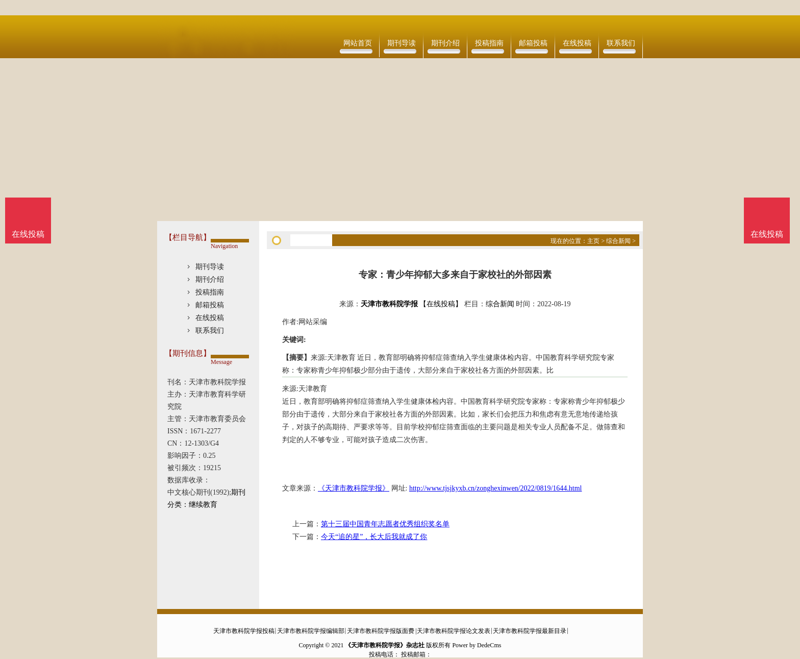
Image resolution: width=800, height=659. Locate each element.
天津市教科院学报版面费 (380, 630)
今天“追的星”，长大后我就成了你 (374, 537)
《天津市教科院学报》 (353, 488)
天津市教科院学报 (389, 304)
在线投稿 (577, 43)
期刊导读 (401, 43)
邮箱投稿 (533, 43)
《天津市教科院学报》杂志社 (384, 645)
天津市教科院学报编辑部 (310, 630)
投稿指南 (489, 43)
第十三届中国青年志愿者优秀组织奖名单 (385, 524)
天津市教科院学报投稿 (243, 630)
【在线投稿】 (440, 304)
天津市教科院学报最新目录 (529, 630)
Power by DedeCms (476, 645)
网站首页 (357, 43)
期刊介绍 (445, 43)
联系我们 (621, 43)
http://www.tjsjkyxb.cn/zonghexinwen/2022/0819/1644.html (495, 488)
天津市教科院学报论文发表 (453, 630)
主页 (593, 241)
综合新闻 (618, 241)
